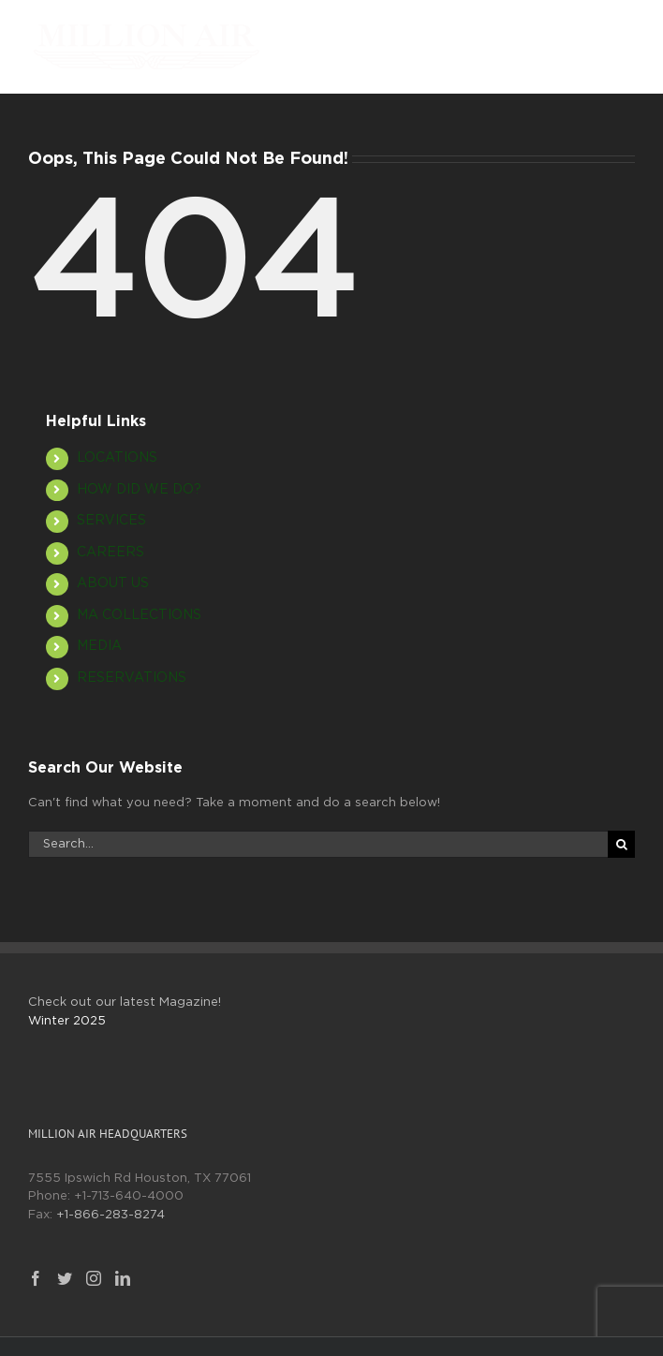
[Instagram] (93, 1278)
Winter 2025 (67, 1021)
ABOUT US (113, 583)
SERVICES (111, 520)
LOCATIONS (117, 457)
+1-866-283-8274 (110, 1215)
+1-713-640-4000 (129, 1196)
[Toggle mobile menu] (625, 33)
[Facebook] (35, 1278)
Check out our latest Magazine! (124, 1002)
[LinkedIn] (122, 1278)
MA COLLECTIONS (139, 615)
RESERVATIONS (131, 678)
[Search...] (318, 844)
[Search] (621, 844)
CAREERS (110, 552)
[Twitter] (64, 1278)
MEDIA (99, 646)
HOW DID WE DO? (139, 489)
